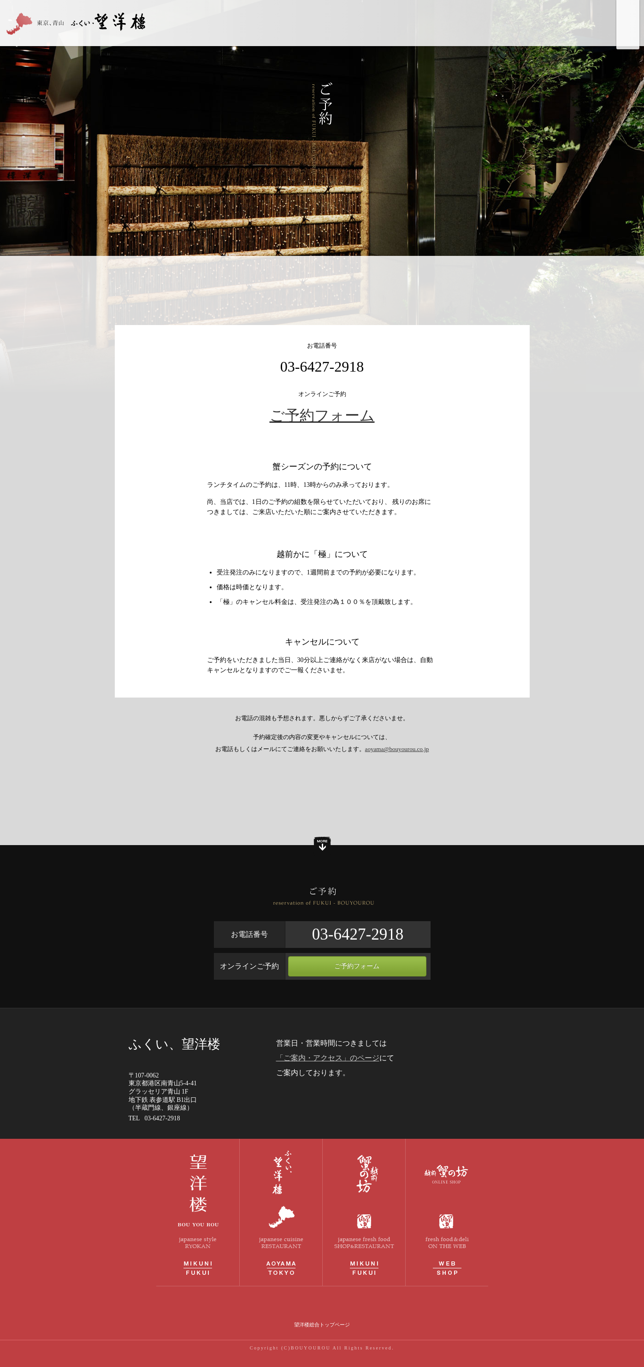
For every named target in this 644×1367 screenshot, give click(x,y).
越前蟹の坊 (364, 1212)
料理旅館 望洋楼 (198, 1212)
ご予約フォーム (322, 415)
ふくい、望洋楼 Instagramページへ (627, 34)
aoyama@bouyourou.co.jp (397, 749)
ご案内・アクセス (532, 23)
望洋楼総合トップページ (322, 1324)
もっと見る (322, 845)
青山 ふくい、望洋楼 (78, 23)
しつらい (433, 23)
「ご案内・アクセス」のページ (327, 1058)
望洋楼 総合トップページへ (627, 11)
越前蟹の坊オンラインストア (447, 1212)
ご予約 (586, 23)
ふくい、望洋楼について (367, 23)
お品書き (477, 23)
